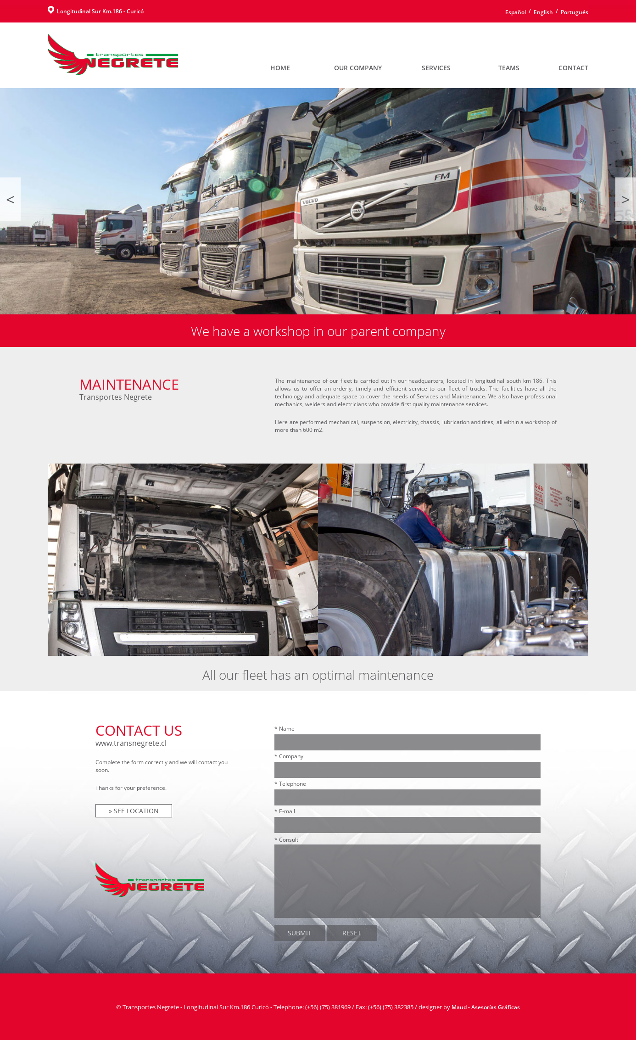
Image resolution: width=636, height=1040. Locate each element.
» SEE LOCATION (134, 810)
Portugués (574, 12)
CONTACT (573, 67)
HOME (280, 67)
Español (515, 12)
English (543, 12)
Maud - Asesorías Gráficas (486, 1007)
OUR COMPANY (358, 67)
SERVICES (436, 67)
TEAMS (508, 67)
